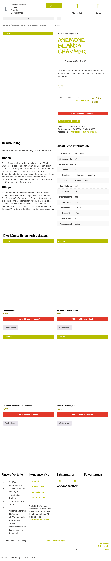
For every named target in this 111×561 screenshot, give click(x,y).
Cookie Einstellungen (55, 540)
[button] (28, 18)
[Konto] (98, 6)
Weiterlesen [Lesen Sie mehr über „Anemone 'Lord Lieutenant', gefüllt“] (10, 423)
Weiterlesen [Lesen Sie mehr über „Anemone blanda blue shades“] (10, 327)
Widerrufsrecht (38, 486)
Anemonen (32, 25)
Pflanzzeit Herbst (19, 25)
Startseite (6, 25)
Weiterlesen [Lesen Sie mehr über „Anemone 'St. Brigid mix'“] (64, 327)
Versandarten (38, 492)
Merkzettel (77, 13)
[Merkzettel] (77, 6)
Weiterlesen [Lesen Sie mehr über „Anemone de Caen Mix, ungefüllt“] (64, 423)
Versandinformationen (39, 519)
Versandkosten (82, 100)
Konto (98, 13)
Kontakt (35, 481)
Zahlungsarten (38, 497)
